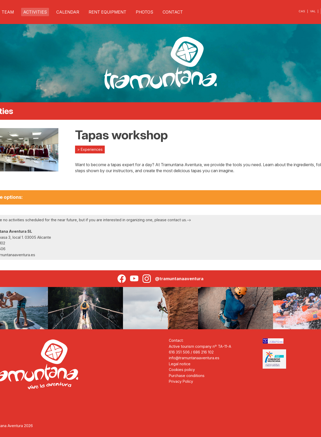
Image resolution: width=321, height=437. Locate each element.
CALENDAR (67, 12)
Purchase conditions (187, 375)
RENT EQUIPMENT (107, 12)
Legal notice (179, 364)
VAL (313, 11)
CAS (302, 11)
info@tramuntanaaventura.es (194, 358)
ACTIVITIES (35, 12)
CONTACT (173, 12)
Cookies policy (182, 369)
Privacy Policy (181, 381)
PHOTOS (144, 12)
